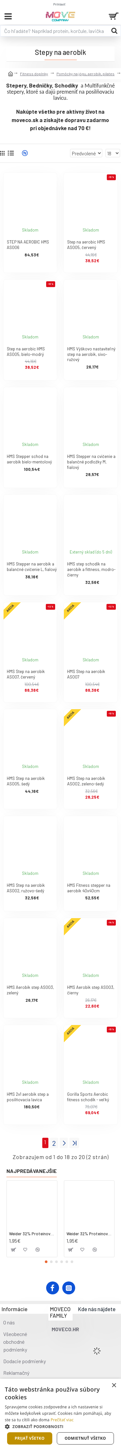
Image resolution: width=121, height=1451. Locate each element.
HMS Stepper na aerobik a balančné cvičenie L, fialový (32, 566)
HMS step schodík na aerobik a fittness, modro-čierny (91, 569)
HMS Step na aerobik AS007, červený (26, 674)
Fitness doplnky (34, 73)
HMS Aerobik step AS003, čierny (90, 990)
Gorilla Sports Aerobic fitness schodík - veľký (88, 1097)
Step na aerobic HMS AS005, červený (86, 244)
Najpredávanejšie (31, 1171)
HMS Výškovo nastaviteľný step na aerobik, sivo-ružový (91, 354)
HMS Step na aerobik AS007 (86, 674)
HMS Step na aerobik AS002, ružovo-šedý (26, 888)
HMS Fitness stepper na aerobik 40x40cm (88, 888)
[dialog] (60, 1415)
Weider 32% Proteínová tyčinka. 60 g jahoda (89, 1233)
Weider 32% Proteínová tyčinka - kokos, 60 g (32, 1233)
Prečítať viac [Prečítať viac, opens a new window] (62, 1420)
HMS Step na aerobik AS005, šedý (26, 781)
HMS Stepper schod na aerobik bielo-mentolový (29, 459)
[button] (46, 1261)
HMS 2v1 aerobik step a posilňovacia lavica (28, 1097)
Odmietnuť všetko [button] (85, 1438)
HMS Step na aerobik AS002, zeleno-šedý (86, 781)
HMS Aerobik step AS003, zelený (30, 990)
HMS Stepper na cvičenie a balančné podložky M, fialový (91, 462)
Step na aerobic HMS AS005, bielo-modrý (26, 351)
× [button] (113, 1385)
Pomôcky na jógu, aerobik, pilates (85, 73)
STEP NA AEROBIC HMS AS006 (28, 244)
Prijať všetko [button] (30, 1438)
